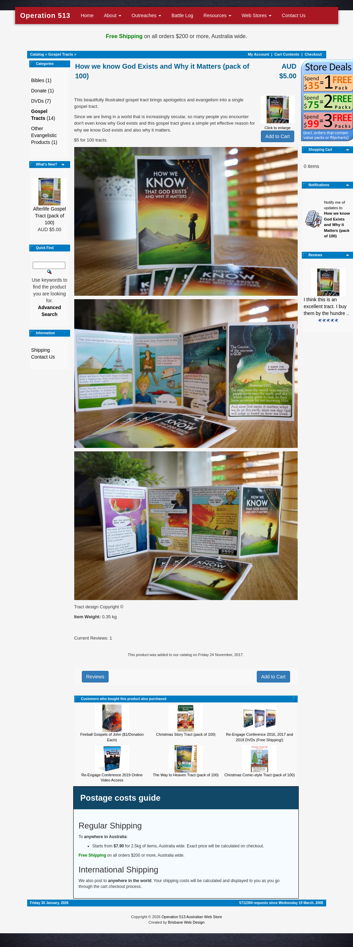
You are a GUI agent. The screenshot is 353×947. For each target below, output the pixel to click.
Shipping (40, 350)
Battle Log (182, 15)
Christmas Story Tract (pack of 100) (186, 734)
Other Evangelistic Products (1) (44, 135)
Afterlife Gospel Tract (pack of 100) (49, 215)
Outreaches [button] (146, 15)
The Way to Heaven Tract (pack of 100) (186, 775)
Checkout (313, 54)
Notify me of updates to (337, 219)
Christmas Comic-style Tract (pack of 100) (259, 775)
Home (87, 15)
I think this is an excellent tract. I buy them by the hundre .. (326, 306)
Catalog (37, 54)
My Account (258, 54)
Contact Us (294, 15)
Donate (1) (42, 90)
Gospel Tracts (60, 54)
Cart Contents (286, 54)
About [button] (112, 15)
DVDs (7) (41, 101)
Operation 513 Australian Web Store (192, 917)
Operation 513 (45, 15)
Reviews (95, 676)
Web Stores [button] (257, 15)
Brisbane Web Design (186, 922)
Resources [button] (217, 15)
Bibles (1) (41, 80)
